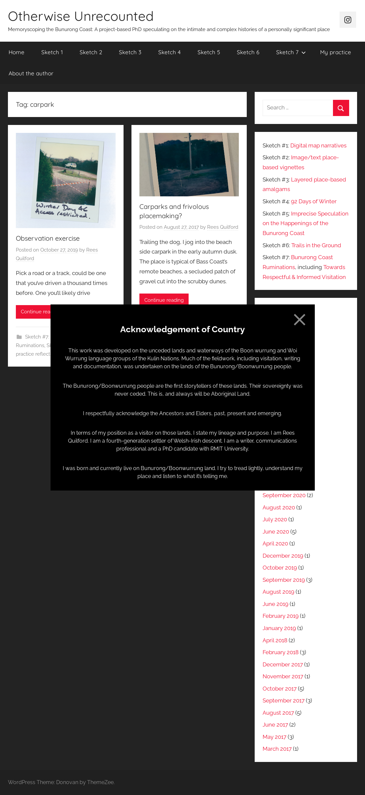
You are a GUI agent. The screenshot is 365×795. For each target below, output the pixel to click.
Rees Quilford (222, 227)
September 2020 (284, 495)
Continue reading (40, 312)
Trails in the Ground (316, 245)
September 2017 (284, 700)
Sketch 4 (169, 52)
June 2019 (275, 604)
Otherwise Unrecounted (81, 16)
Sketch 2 (91, 52)
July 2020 (275, 519)
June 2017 (275, 724)
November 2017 (283, 676)
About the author (31, 73)
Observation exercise (48, 238)
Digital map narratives (318, 145)
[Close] (299, 319)
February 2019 (281, 616)
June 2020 (276, 531)
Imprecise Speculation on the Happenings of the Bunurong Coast (305, 223)
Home (16, 52)
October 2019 (280, 567)
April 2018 (275, 640)
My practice (335, 52)
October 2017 (280, 688)
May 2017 (274, 737)
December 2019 (283, 555)
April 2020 (275, 543)
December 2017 (283, 664)
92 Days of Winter (314, 201)
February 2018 (281, 652)
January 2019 (279, 628)
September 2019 (284, 579)
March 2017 (277, 748)
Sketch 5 (209, 52)
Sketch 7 (291, 52)
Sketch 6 (248, 52)
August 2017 (278, 712)
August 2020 (279, 507)
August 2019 (278, 591)
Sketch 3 (130, 52)
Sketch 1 (52, 52)
